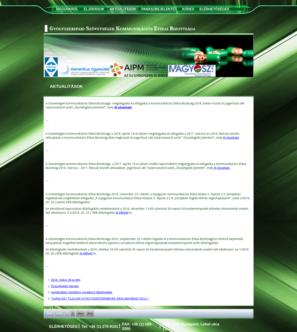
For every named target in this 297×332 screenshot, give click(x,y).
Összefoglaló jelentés (65, 286)
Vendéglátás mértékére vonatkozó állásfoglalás (82, 292)
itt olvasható (231, 137)
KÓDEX (188, 9)
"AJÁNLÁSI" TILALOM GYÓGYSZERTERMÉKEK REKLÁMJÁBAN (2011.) (99, 298)
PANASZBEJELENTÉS (159, 9)
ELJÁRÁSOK (94, 9)
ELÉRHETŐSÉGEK (214, 9)
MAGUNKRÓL (67, 9)
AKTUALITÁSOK (123, 9)
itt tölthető (122, 212)
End (90, 313)
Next (80, 313)
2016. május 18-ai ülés (66, 280)
